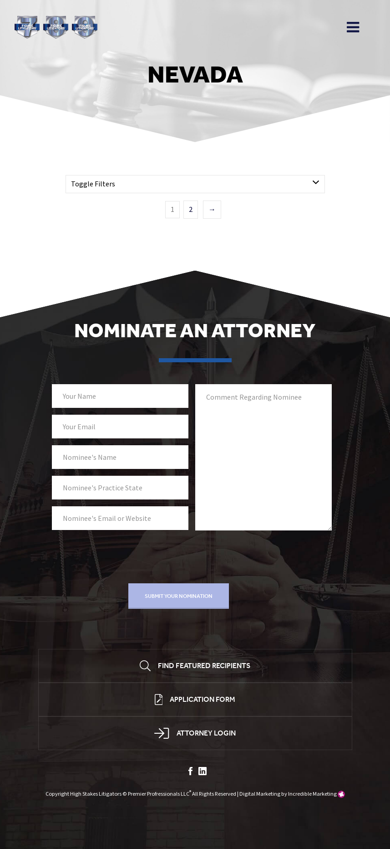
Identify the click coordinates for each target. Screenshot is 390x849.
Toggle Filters (93, 184)
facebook (190, 771)
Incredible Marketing (312, 794)
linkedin (202, 771)
